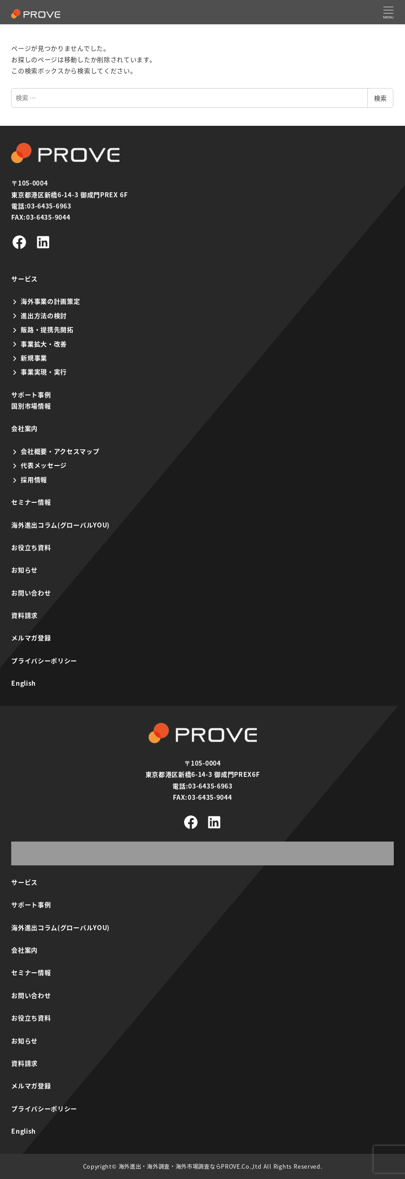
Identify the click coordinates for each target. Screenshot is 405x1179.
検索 (380, 97)
